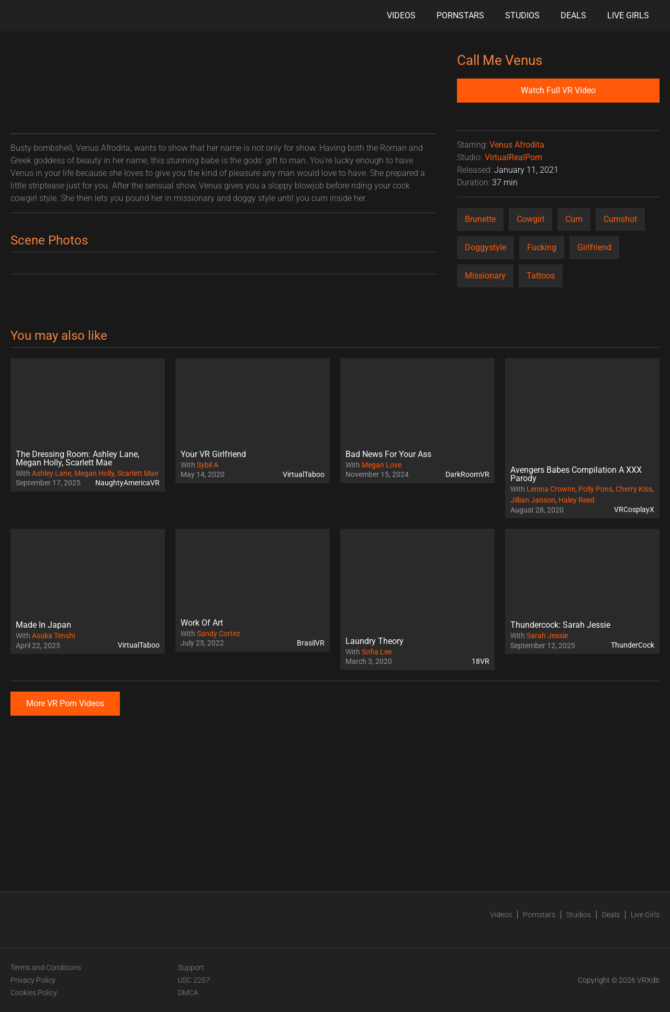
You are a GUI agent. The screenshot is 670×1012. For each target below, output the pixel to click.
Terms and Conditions (45, 967)
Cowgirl (530, 219)
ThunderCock (632, 645)
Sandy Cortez (218, 633)
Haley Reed (577, 500)
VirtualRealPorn (513, 157)
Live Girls (628, 15)
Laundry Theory (374, 641)
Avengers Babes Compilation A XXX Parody (576, 474)
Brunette (480, 219)
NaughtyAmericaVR (127, 483)
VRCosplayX (634, 509)
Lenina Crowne (551, 489)
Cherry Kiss (634, 489)
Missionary (485, 276)
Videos (401, 15)
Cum (574, 219)
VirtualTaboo (304, 474)
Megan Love (381, 465)
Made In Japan (43, 625)
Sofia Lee (377, 652)
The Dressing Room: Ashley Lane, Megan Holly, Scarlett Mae (77, 458)
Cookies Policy (33, 992)
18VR (480, 661)
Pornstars (460, 15)
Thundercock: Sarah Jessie (560, 625)
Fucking (541, 247)
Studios (522, 15)
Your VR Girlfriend (213, 454)
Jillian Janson (532, 500)
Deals (573, 15)
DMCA (188, 992)
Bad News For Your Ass (388, 454)
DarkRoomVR (467, 474)
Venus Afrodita (516, 145)
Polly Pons (595, 489)
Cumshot (620, 219)
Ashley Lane (51, 473)
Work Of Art (202, 623)
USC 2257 (194, 980)
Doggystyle (485, 247)
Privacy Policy (32, 980)
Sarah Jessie (547, 635)
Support (191, 967)
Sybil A (207, 465)
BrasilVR (311, 643)
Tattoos (541, 276)
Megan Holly (94, 473)
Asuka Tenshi (53, 635)
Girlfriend (594, 247)
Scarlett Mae (137, 473)
